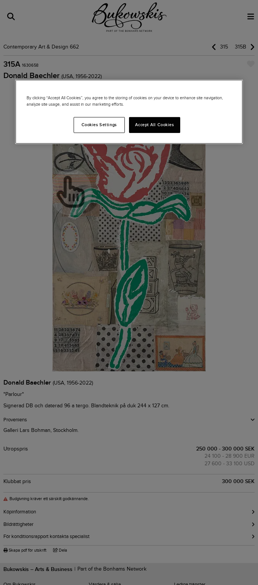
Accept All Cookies (154, 124)
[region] (129, 111)
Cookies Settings (99, 124)
